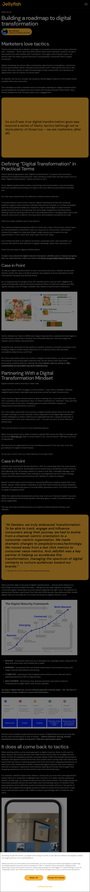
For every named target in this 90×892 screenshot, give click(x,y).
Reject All (34, 878)
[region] (45, 872)
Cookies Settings (45, 886)
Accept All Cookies (56, 878)
